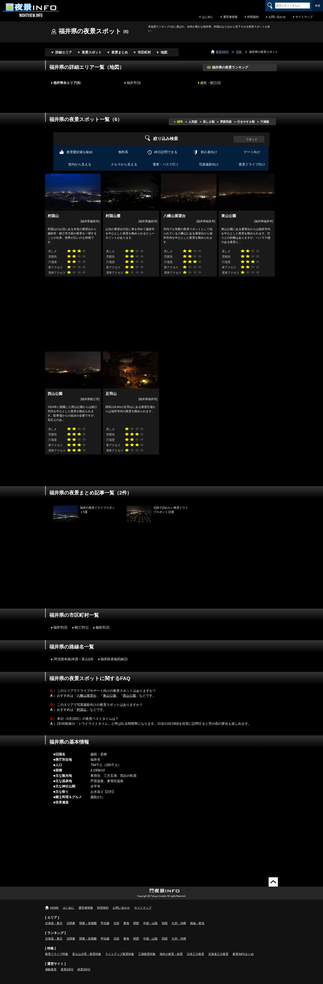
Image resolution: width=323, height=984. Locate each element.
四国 (164, 923)
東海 (126, 923)
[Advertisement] (161, 101)
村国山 (82, 709)
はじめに (207, 17)
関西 (136, 923)
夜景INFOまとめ (243, 954)
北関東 (71, 923)
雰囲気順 (226, 121)
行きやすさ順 (246, 121)
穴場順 (264, 121)
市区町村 (144, 52)
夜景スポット (92, 52)
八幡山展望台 (86, 695)
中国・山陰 (150, 923)
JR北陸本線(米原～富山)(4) (73, 659)
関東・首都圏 (88, 923)
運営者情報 (230, 17)
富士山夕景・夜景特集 (86, 954)
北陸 (116, 923)
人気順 (192, 121)
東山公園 (109, 695)
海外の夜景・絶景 (171, 954)
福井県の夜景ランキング (230, 67)
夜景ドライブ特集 (56, 954)
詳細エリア (63, 52)
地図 (164, 52)
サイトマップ (304, 17)
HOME (54, 907)
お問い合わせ (277, 17)
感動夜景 (51, 969)
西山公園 (129, 695)
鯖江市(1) (82, 627)
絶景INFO (83, 969)
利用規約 (253, 17)
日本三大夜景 (195, 954)
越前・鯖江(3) (210, 83)
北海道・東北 (53, 923)
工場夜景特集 (147, 954)
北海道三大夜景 (218, 954)
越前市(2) (103, 627)
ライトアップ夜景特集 (119, 954)
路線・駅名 (197, 923)
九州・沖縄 (179, 923)
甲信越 (105, 923)
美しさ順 (208, 121)
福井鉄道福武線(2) (114, 659)
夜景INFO (67, 969)
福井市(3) (134, 83)
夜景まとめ (119, 52)
